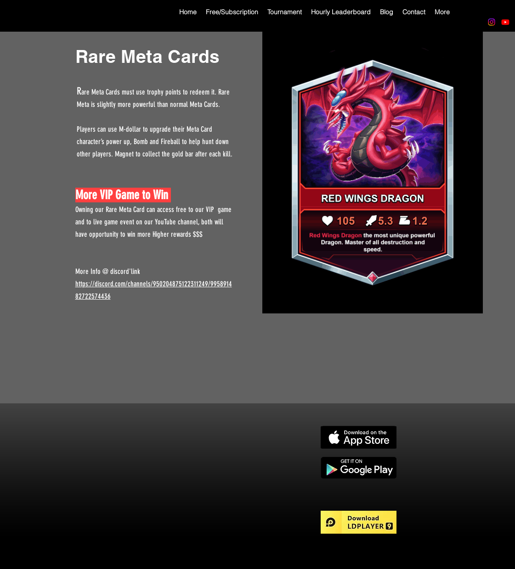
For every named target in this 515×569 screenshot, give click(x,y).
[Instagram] (491, 22)
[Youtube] (505, 22)
